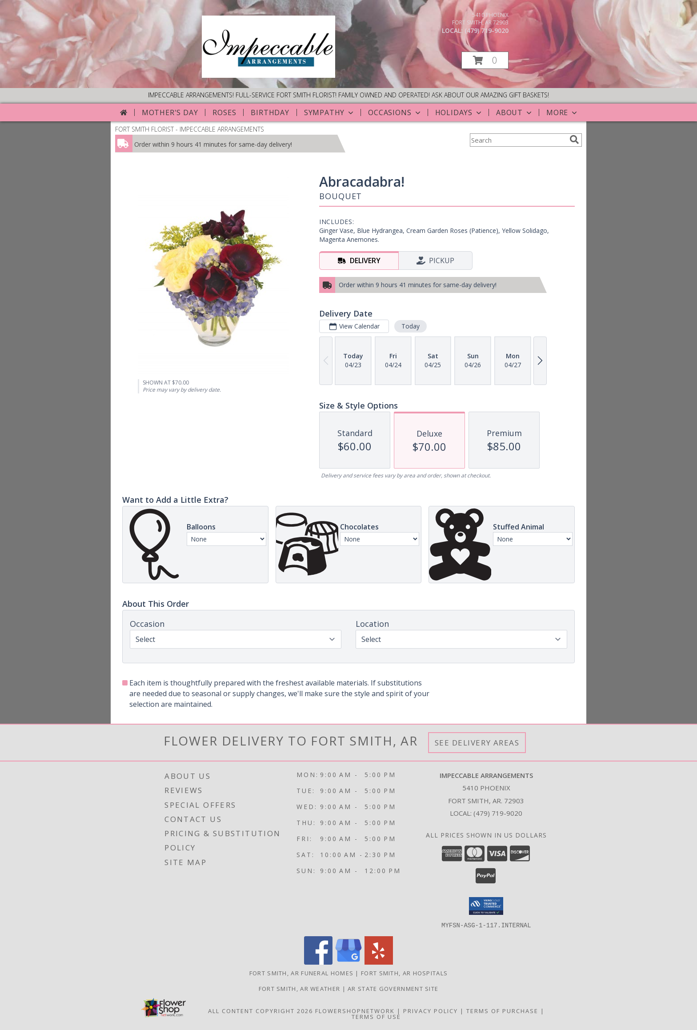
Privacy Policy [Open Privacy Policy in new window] (430, 1010)
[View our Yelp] (379, 962)
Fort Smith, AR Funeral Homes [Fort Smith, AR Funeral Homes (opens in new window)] (301, 973)
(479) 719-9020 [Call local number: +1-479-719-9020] (487, 30)
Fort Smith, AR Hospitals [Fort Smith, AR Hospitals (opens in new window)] (404, 973)
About (514, 112)
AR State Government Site (393, 988)
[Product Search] (517, 140)
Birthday (270, 112)
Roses (224, 112)
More (562, 112)
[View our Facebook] (318, 962)
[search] (574, 139)
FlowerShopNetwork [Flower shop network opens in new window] (355, 1010)
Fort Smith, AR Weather (299, 988)
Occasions (395, 112)
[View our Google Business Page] (348, 962)
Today (410, 326)
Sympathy (329, 112)
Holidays (459, 112)
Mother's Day (170, 112)
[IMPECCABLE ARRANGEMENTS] (268, 75)
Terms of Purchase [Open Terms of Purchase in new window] (502, 1010)
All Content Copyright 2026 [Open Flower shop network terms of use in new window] (260, 1010)
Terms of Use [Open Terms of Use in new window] (376, 1016)
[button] (485, 60)
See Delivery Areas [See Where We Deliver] (477, 742)
